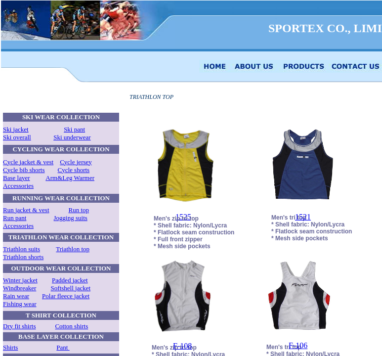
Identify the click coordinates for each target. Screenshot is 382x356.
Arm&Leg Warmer (69, 177)
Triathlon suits (21, 249)
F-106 (298, 345)
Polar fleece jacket (65, 296)
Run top (79, 210)
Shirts (10, 347)
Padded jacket (70, 280)
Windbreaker (19, 288)
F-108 (182, 346)
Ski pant (74, 129)
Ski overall (17, 137)
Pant (62, 347)
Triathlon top (72, 249)
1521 (303, 217)
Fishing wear (20, 304)
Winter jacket (20, 280)
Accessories (18, 185)
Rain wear (16, 296)
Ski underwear (71, 137)
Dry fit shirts (19, 326)
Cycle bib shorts (24, 170)
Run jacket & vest (26, 210)
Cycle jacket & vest (28, 162)
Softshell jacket (71, 288)
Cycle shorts (74, 170)
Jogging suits (70, 218)
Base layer (16, 177)
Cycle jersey (76, 162)
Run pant (14, 218)
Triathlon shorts (23, 257)
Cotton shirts (71, 326)
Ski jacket (16, 129)
